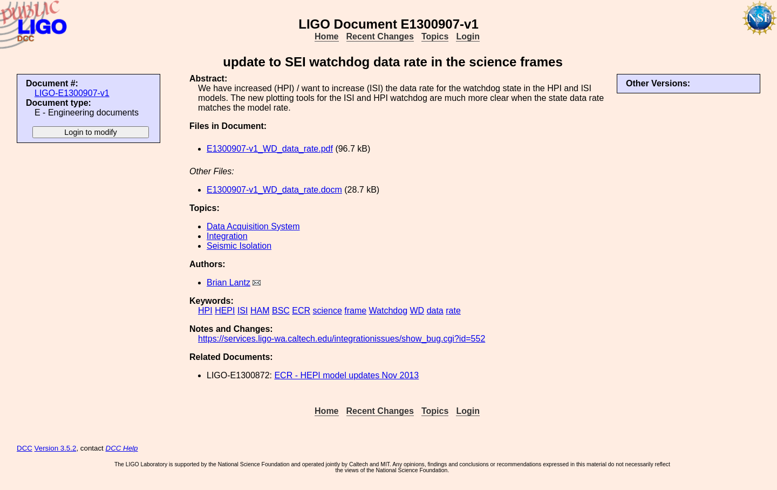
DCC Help (122, 448)
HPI (205, 310)
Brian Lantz (228, 282)
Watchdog (388, 310)
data (435, 310)
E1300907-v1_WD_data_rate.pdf (270, 148)
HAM (260, 310)
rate (453, 310)
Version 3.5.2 (56, 448)
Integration (227, 236)
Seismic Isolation (239, 245)
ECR (301, 310)
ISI (242, 310)
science (327, 310)
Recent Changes (380, 36)
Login (468, 36)
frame (355, 310)
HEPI (225, 310)
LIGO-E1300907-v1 (72, 93)
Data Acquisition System (253, 226)
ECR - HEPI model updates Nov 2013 (346, 375)
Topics (434, 36)
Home (326, 36)
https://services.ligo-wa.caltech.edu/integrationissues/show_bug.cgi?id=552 (341, 338)
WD (417, 310)
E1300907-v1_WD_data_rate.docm (274, 189)
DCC (24, 448)
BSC (281, 310)
